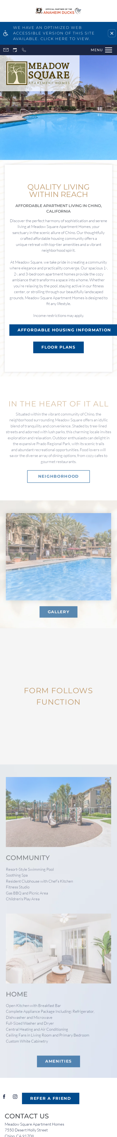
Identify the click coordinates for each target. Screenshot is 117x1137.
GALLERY (58, 617)
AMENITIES (58, 1067)
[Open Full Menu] (100, 50)
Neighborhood (58, 482)
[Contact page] (6, 50)
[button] (112, 33)
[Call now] (24, 50)
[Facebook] (4, 1098)
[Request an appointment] (15, 50)
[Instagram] (15, 1098)
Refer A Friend (50, 1098)
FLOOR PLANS (58, 347)
